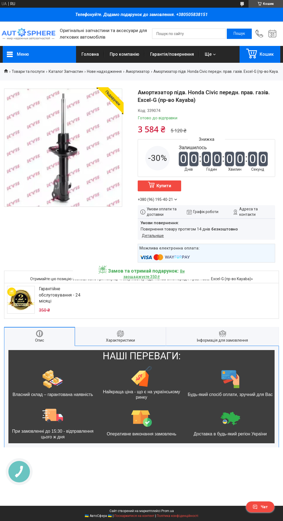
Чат (260, 506)
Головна (90, 54)
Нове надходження (104, 71)
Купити (163, 185)
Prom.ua (167, 511)
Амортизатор (138, 71)
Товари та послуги (28, 71)
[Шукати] (239, 34)
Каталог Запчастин (66, 71)
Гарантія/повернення (172, 54)
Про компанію (124, 54)
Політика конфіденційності (177, 516)
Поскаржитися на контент (134, 516)
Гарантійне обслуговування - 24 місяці (59, 295)
